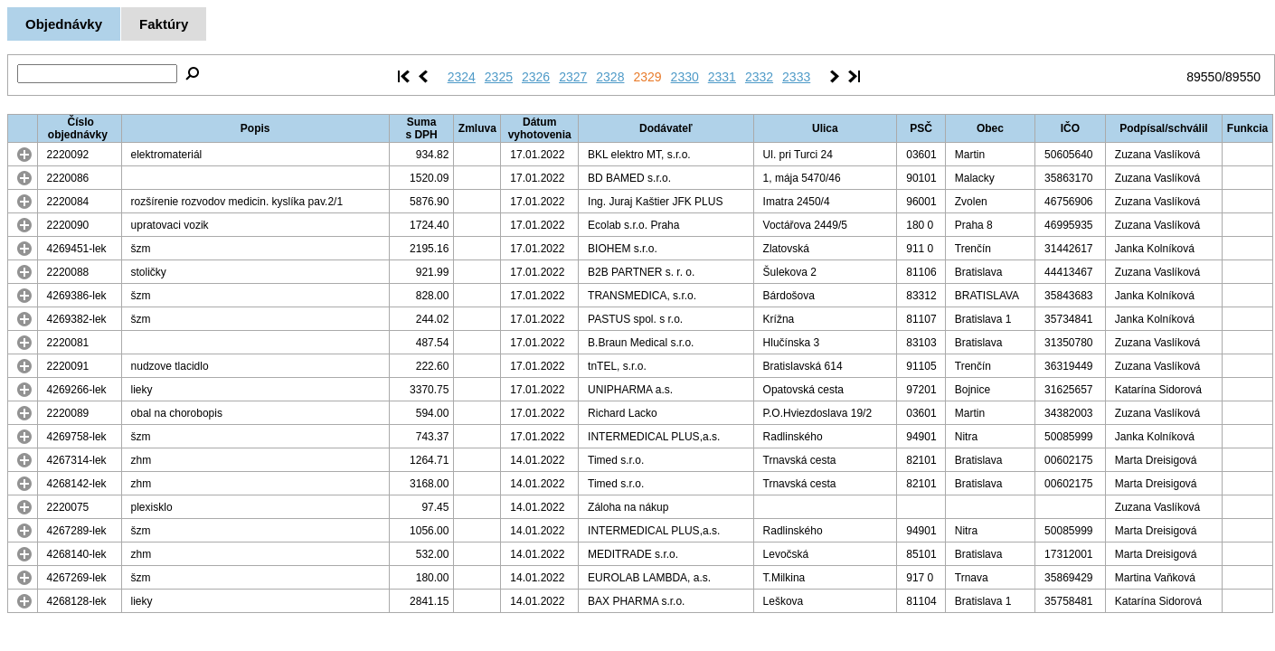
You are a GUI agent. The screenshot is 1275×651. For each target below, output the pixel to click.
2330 (685, 77)
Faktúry (163, 24)
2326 (536, 77)
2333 (796, 77)
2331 (722, 77)
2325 (499, 77)
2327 (573, 77)
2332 (759, 77)
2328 (610, 77)
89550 (1204, 77)
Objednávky (63, 24)
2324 (462, 77)
